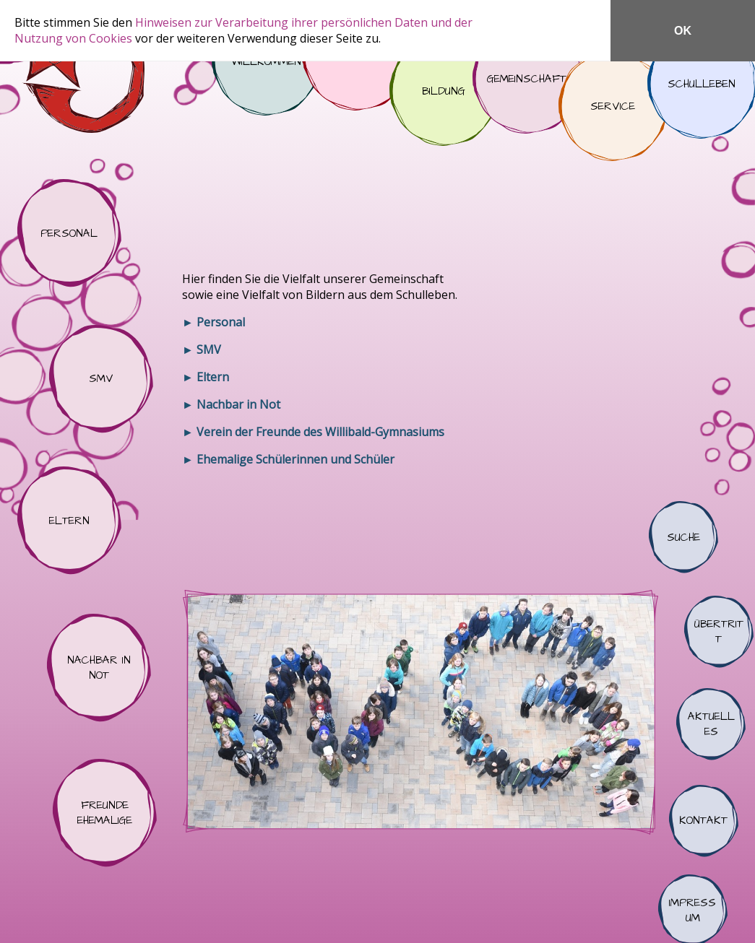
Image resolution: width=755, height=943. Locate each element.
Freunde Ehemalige (105, 813)
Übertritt (719, 632)
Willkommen (266, 61)
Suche (683, 537)
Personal (69, 233)
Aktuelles (711, 724)
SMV (101, 379)
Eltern (69, 520)
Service (612, 107)
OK (682, 31)
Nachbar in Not (99, 668)
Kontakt (704, 821)
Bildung (443, 92)
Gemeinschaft (527, 79)
